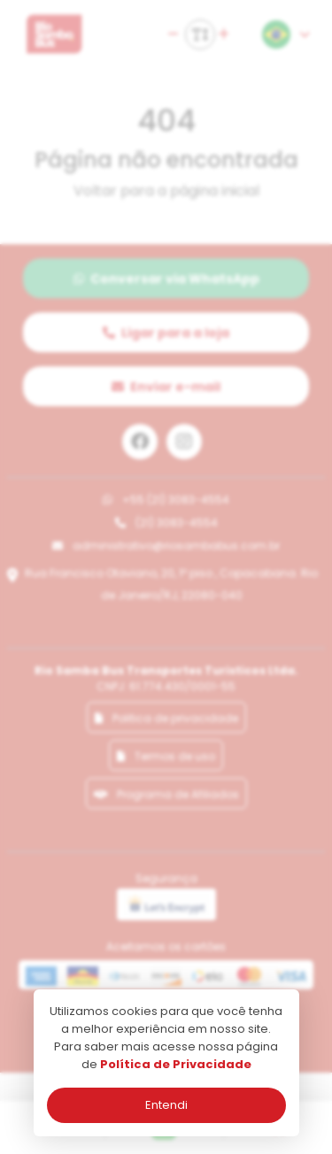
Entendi (166, 1104)
